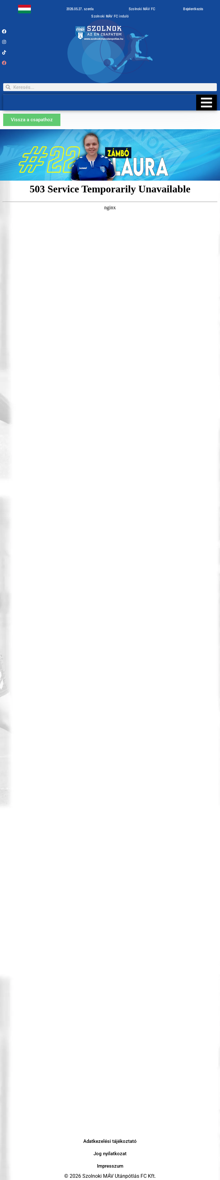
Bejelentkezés (193, 8)
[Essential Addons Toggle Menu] (206, 102)
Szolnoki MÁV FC (142, 8)
